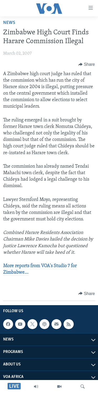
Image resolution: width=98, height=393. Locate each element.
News (9, 22)
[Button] (86, 64)
